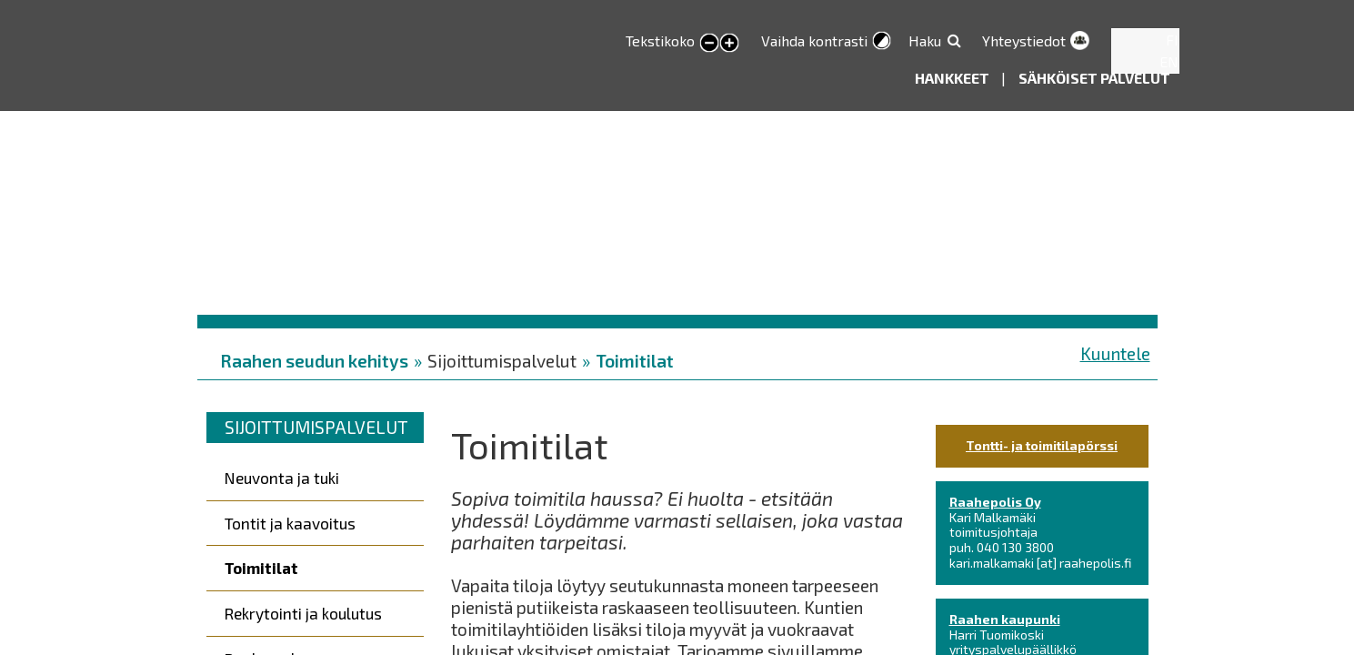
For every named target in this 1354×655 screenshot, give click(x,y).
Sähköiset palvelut (1094, 77)
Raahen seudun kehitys (314, 360)
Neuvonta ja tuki (282, 478)
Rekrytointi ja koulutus (303, 613)
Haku (924, 40)
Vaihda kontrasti (814, 40)
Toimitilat (635, 360)
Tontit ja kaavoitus (290, 523)
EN (1168, 61)
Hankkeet (953, 77)
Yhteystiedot (1024, 40)
